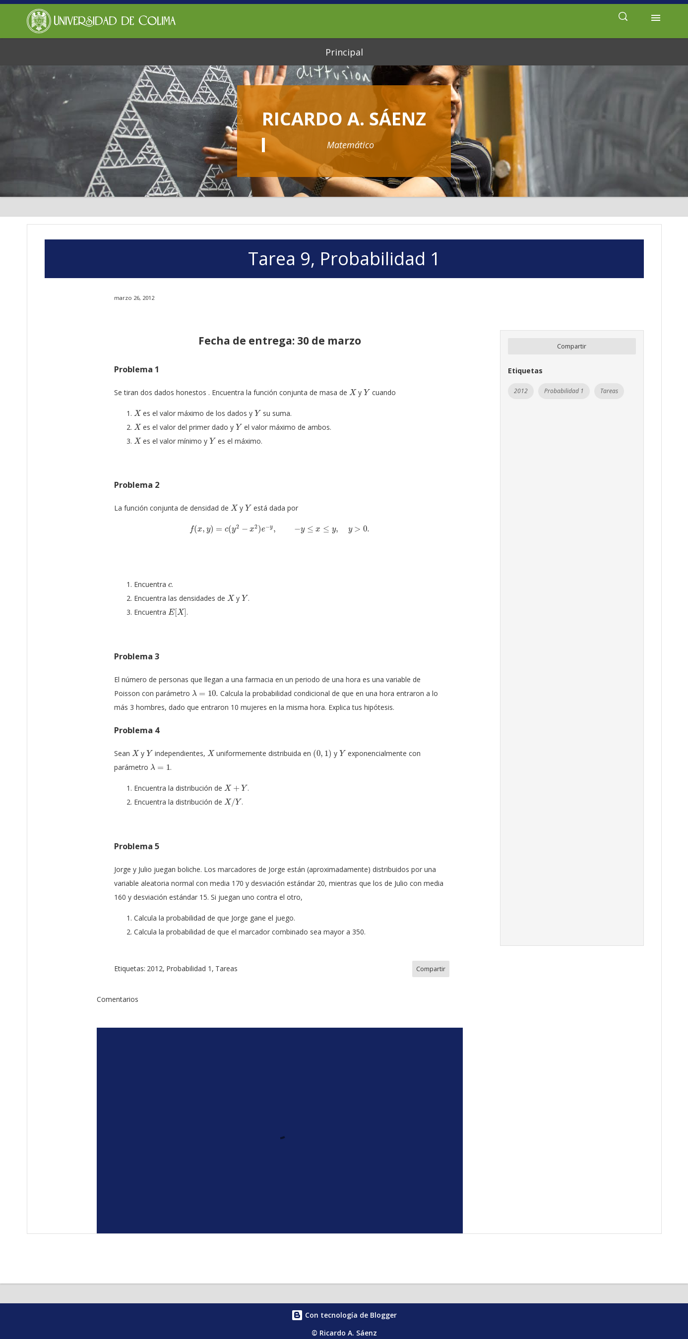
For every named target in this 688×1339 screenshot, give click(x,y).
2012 (521, 391)
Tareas (609, 391)
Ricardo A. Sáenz (344, 119)
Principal (344, 52)
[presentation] (352, 392)
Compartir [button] (571, 346)
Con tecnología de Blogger (344, 1315)
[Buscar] (623, 18)
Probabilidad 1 (564, 391)
